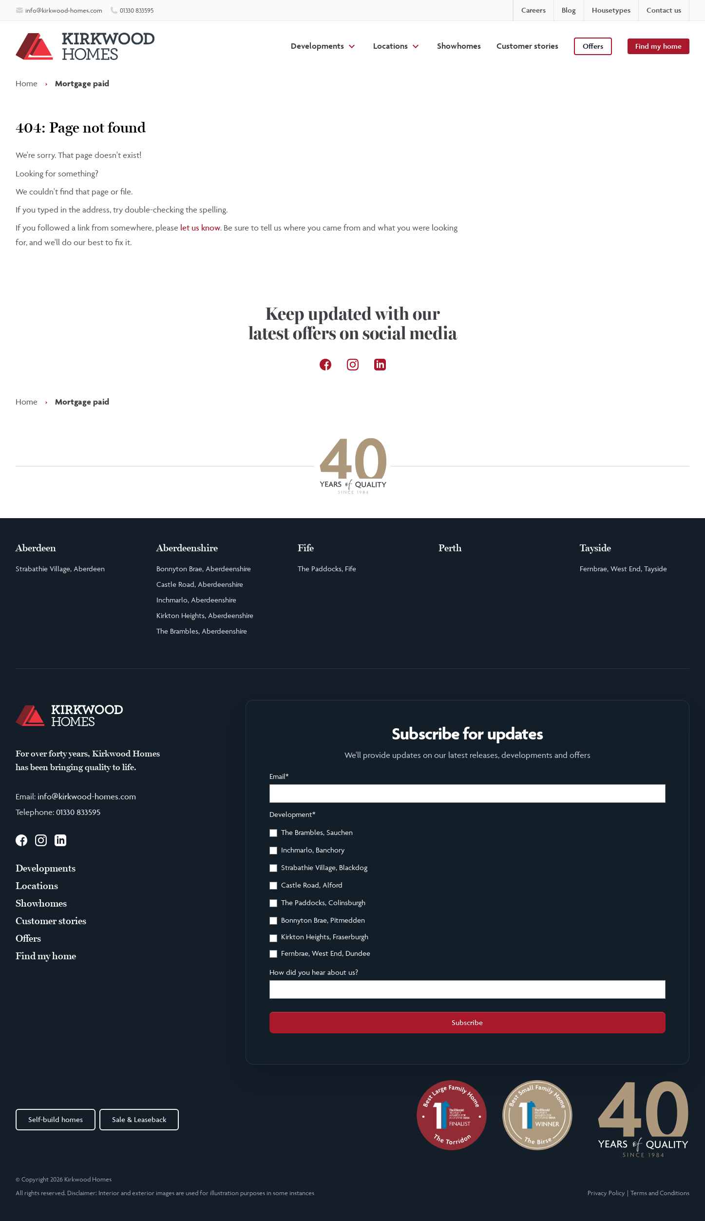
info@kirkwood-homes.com (87, 796)
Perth (450, 548)
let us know (200, 228)
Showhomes (459, 46)
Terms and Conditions (659, 1193)
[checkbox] (467, 894)
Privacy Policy (606, 1193)
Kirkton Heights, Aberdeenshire (204, 615)
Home (27, 83)
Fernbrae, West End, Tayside (623, 568)
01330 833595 (78, 812)
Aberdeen (36, 548)
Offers (593, 46)
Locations (390, 46)
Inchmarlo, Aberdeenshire (196, 599)
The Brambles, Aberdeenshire (201, 631)
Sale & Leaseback (139, 1119)
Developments (317, 46)
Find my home (658, 46)
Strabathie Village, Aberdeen (60, 568)
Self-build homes (55, 1119)
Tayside (595, 548)
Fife (306, 548)
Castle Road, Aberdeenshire (199, 584)
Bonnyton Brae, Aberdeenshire (203, 568)
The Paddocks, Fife (327, 568)
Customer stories (527, 46)
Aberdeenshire (187, 548)
